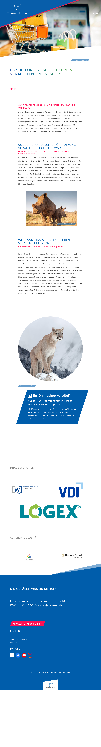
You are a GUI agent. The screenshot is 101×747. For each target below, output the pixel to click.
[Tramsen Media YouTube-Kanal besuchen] (24, 657)
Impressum (56, 673)
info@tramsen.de (51, 605)
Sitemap (66, 673)
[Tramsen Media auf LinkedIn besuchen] (12, 657)
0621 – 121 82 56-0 (23, 605)
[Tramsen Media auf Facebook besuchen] (18, 657)
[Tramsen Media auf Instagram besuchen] (30, 657)
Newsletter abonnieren (28, 624)
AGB (32, 673)
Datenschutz (43, 673)
